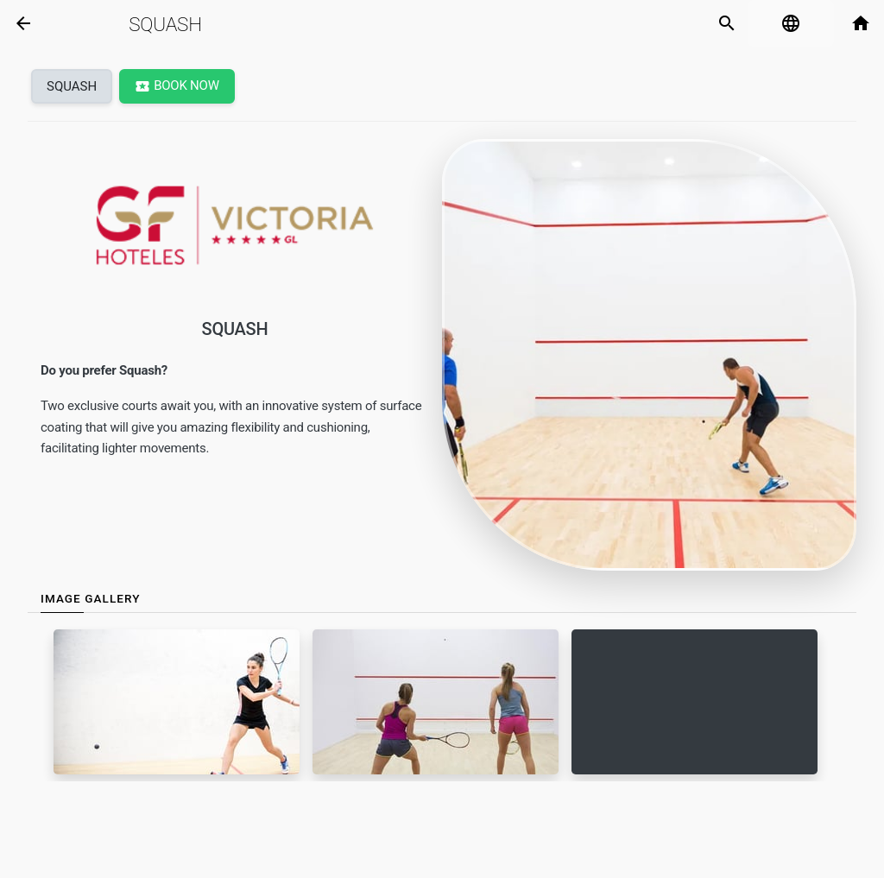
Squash (165, 24)
